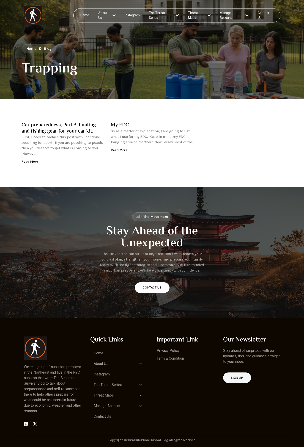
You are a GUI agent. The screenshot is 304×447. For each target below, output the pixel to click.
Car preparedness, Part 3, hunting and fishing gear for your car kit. (59, 128)
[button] (119, 363)
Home (85, 15)
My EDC (120, 125)
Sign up (237, 378)
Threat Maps (199, 15)
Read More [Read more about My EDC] (119, 150)
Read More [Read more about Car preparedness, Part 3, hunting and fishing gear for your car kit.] (30, 162)
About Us (107, 15)
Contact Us (263, 15)
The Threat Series (164, 15)
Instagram (132, 15)
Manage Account (234, 15)
